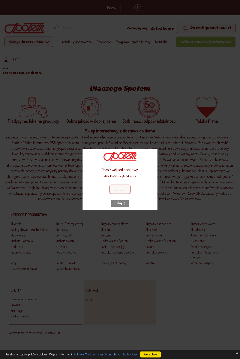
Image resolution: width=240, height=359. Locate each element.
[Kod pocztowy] (120, 189)
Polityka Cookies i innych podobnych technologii (105, 354)
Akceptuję (150, 354)
